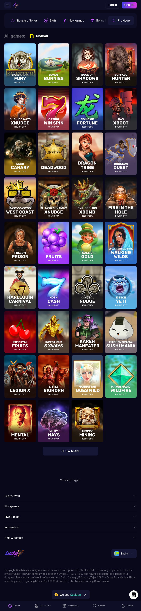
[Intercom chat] (133, 594)
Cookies (75, 594)
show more (70, 451)
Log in (113, 5)
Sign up (129, 5)
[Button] (7, 5)
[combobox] (124, 553)
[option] (24, 20)
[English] (124, 553)
